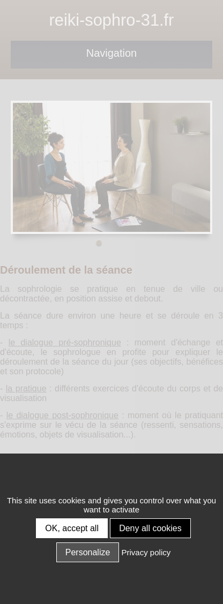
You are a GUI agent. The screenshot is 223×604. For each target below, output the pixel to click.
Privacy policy (146, 552)
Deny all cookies (150, 528)
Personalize (87, 552)
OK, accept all (72, 528)
